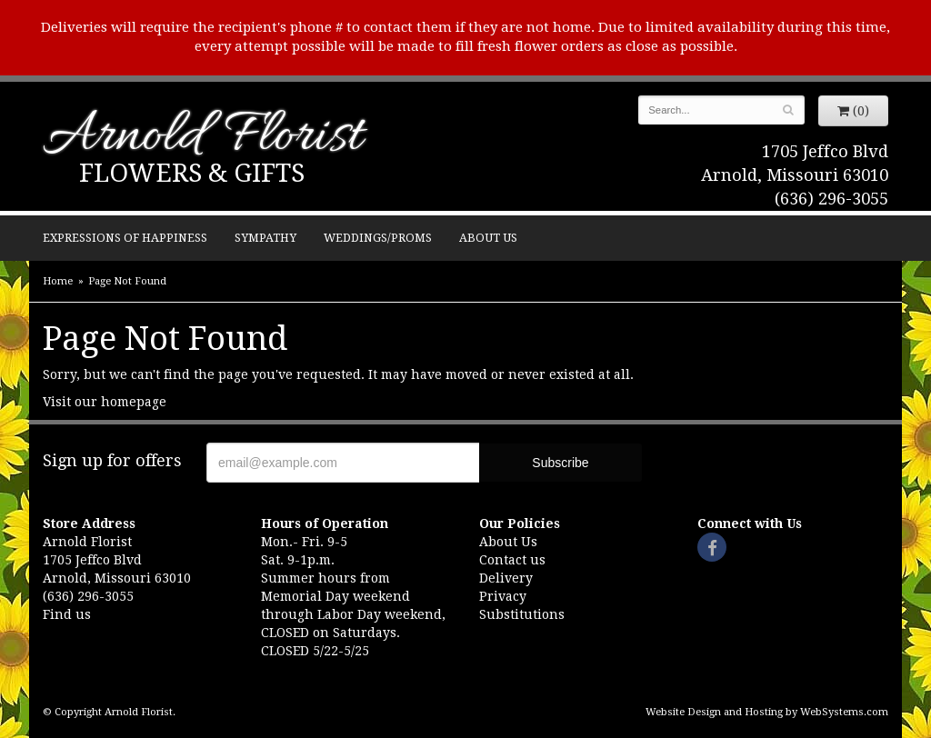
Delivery (506, 578)
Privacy (502, 596)
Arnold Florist (203, 137)
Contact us (512, 560)
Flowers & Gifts (192, 173)
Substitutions (522, 614)
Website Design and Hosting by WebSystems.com (767, 712)
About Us (488, 237)
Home (58, 281)
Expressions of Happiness (125, 237)
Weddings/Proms (378, 237)
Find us (67, 614)
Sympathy (265, 237)
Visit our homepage (104, 401)
